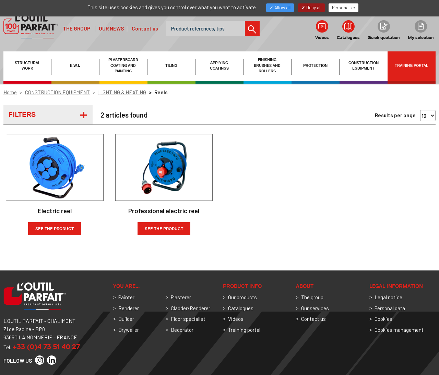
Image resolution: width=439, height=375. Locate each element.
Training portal (411, 65)
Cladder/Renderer (190, 308)
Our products (242, 297)
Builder (126, 319)
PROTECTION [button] (315, 65)
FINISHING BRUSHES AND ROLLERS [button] (267, 65)
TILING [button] (171, 65)
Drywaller (128, 330)
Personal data (390, 308)
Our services (315, 308)
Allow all (280, 7)
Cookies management (399, 330)
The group (76, 28)
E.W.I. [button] (75, 65)
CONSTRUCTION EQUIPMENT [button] (363, 66)
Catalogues (348, 30)
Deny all (311, 7)
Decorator (182, 330)
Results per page (395, 115)
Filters (22, 114)
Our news (111, 28)
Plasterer (181, 297)
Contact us (145, 28)
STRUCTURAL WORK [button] (27, 66)
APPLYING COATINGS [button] (219, 66)
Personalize (343, 7)
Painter (126, 297)
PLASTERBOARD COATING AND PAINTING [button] (123, 65)
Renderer (128, 308)
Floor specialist (188, 319)
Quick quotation (384, 30)
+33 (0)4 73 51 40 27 (46, 346)
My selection (421, 30)
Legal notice (388, 297)
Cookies (383, 319)
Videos (322, 30)
